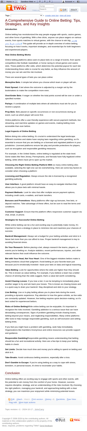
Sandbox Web (27, 1)
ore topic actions (27, 402)
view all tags (65, 15)
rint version (37, 399)
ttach (19, 399)
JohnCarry (39, 409)
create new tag (51, 15)
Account (68, 1)
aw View (71, 399)
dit (11, 399)
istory (48, 399)
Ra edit (13, 402)
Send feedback (46, 426)
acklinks (60, 399)
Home (10, 1)
